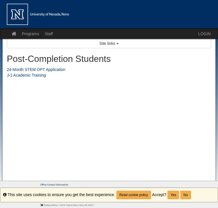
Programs (30, 33)
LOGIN (204, 33)
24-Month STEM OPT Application (36, 69)
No (185, 195)
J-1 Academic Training (26, 75)
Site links (109, 43)
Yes (173, 195)
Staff (49, 33)
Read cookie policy (134, 195)
